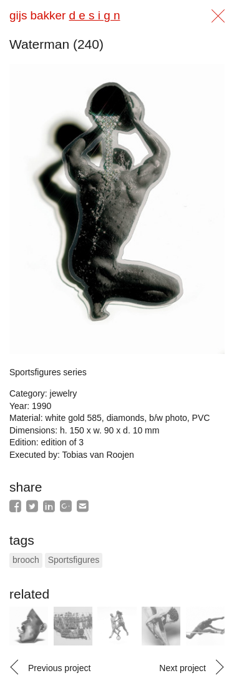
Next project (182, 668)
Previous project (59, 668)
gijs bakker (64, 15)
